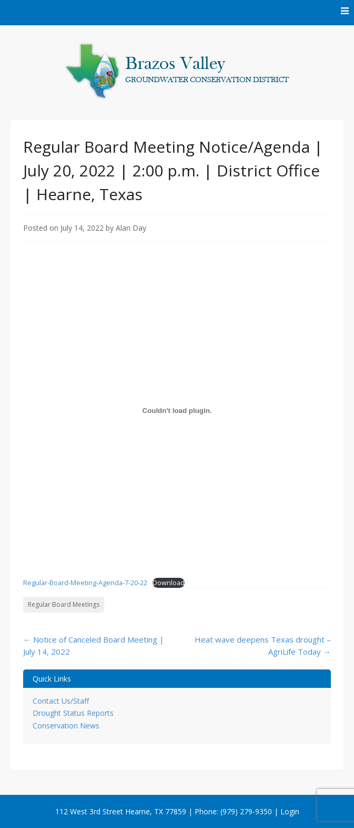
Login (289, 811)
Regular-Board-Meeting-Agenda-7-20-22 (85, 582)
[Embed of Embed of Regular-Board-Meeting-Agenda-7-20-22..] (177, 410)
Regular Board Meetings (63, 604)
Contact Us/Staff (61, 701)
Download (169, 582)
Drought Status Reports (73, 713)
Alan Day (131, 228)
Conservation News (66, 726)
